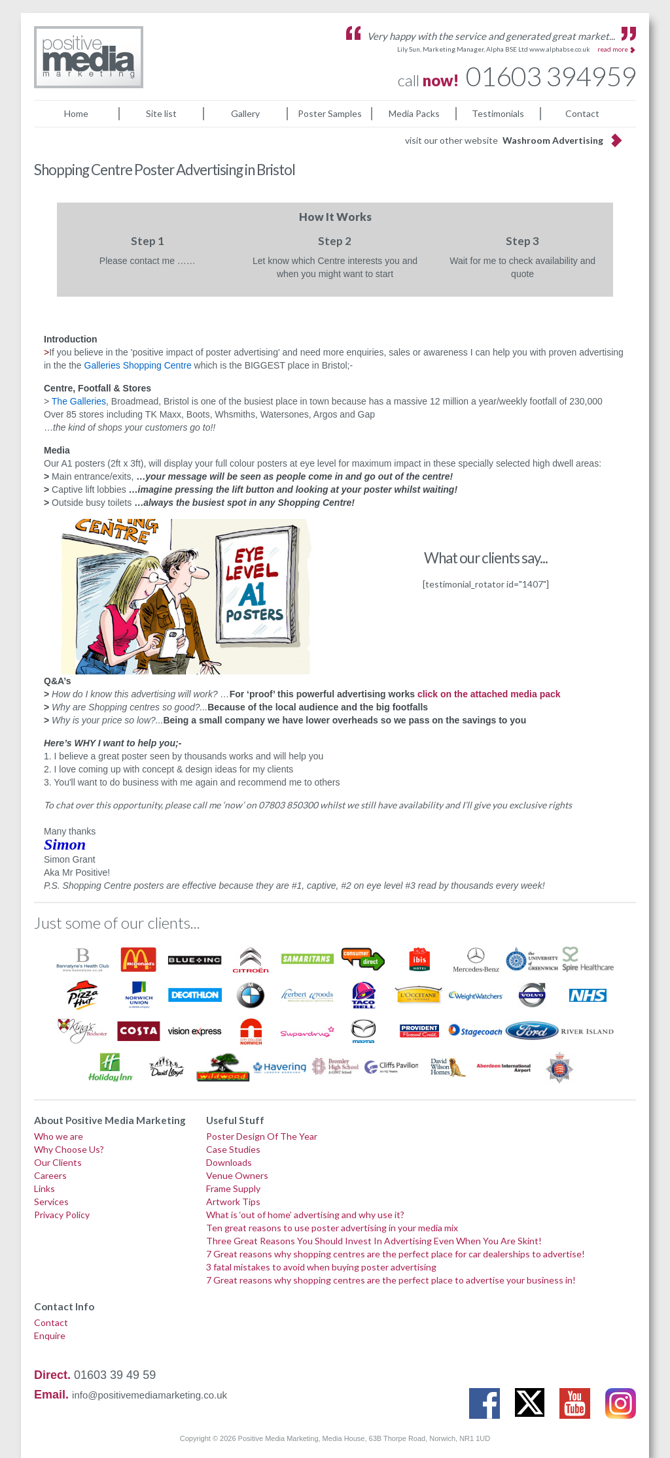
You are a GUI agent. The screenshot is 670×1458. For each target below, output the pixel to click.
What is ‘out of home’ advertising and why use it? (305, 1214)
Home (76, 113)
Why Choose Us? (69, 1149)
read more (612, 49)
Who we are (58, 1136)
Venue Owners (237, 1175)
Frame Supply (233, 1188)
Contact (582, 113)
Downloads (229, 1162)
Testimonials (498, 113)
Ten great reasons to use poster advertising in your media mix (332, 1227)
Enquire (49, 1335)
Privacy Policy (62, 1214)
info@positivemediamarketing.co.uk (149, 1394)
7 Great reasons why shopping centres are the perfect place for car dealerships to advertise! (395, 1253)
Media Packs (414, 113)
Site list (161, 113)
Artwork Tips (233, 1201)
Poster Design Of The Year (261, 1136)
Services (51, 1201)
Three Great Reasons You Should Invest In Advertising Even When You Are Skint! (374, 1240)
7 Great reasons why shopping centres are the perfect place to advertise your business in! (391, 1279)
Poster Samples (330, 113)
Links (44, 1188)
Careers (50, 1175)
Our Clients (58, 1162)
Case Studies (233, 1149)
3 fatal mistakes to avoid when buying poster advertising (321, 1266)
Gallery (245, 113)
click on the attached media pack (489, 694)
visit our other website (504, 140)
